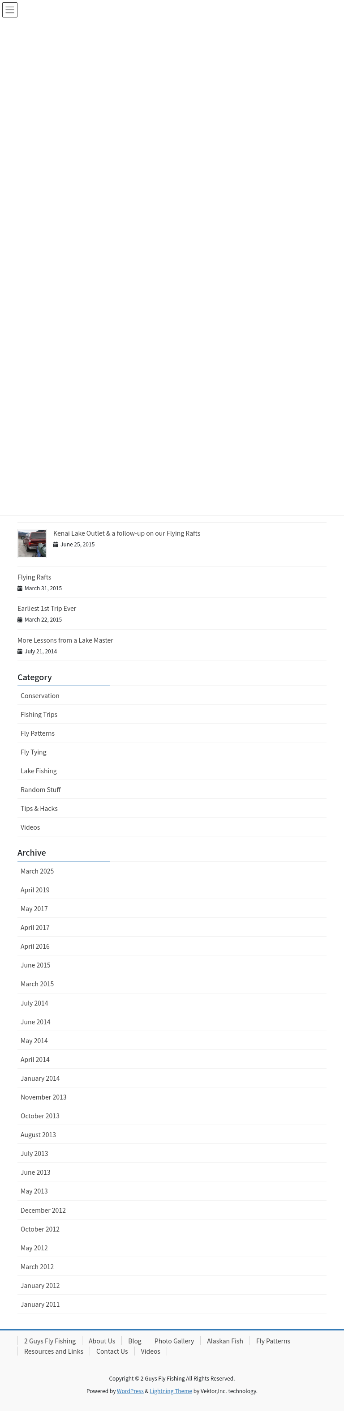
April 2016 (35, 946)
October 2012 (40, 1228)
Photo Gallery (174, 1340)
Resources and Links (53, 1351)
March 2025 (37, 870)
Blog (135, 1340)
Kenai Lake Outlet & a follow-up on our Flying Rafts (126, 533)
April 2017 (35, 927)
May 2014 (34, 1040)
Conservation (40, 695)
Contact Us (112, 1351)
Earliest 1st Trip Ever (46, 608)
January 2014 (40, 1078)
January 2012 (40, 1285)
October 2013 (40, 1115)
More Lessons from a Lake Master (65, 639)
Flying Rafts (34, 576)
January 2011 (40, 1304)
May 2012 (34, 1247)
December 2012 (43, 1210)
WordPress (130, 1390)
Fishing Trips (39, 714)
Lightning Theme (171, 1390)
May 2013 (34, 1190)
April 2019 (35, 889)
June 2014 (36, 1021)
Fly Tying (34, 751)
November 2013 (43, 1096)
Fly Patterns (38, 733)
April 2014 (35, 1059)
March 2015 (37, 983)
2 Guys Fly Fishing (50, 1340)
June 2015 (36, 964)
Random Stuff (40, 789)
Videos (30, 827)
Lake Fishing (39, 770)
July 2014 (34, 1002)
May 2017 (34, 908)
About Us (102, 1340)
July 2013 (34, 1153)
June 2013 (36, 1172)
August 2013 (38, 1134)
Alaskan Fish (225, 1340)
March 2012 (37, 1266)
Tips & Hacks (39, 808)
